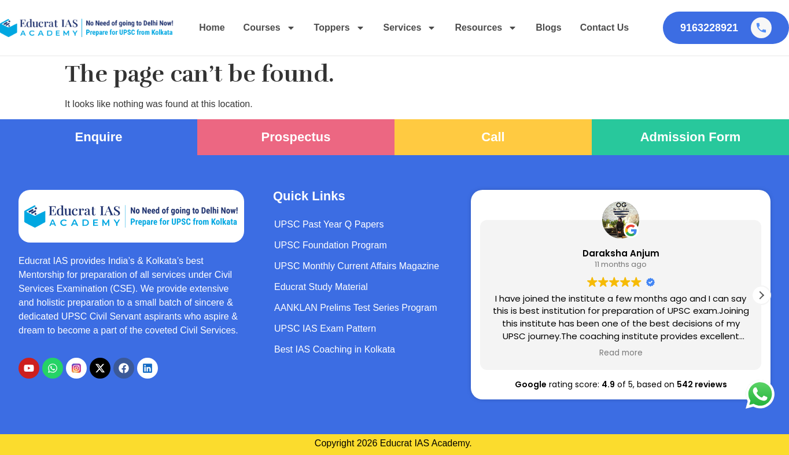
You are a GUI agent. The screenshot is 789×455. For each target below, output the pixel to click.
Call (492, 137)
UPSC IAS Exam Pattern (325, 328)
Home (211, 27)
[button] (761, 295)
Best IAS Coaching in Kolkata (334, 349)
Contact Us (604, 27)
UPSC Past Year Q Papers (329, 224)
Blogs (548, 27)
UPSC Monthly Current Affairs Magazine (356, 266)
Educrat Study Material (321, 287)
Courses (270, 27)
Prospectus (296, 137)
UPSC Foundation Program (330, 245)
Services (410, 27)
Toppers (339, 27)
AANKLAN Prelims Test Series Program (355, 308)
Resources (486, 27)
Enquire (99, 137)
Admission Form (690, 137)
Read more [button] (621, 353)
